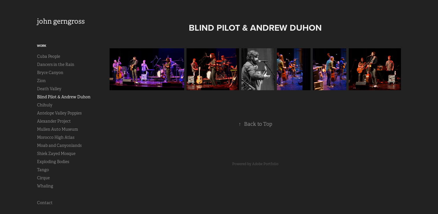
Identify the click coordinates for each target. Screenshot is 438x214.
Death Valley (49, 88)
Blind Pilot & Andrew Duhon (63, 96)
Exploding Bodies (53, 161)
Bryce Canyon (50, 72)
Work (41, 45)
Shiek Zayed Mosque (56, 153)
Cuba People (48, 56)
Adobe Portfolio (265, 164)
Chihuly (44, 105)
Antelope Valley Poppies (59, 113)
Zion (41, 80)
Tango (43, 169)
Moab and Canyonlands (59, 145)
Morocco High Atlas (55, 137)
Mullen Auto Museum (57, 129)
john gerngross (61, 21)
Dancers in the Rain (55, 64)
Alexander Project (54, 121)
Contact (45, 202)
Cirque (43, 177)
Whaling (45, 186)
